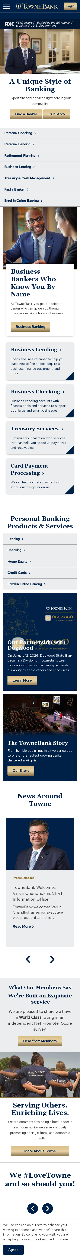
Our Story (56, 114)
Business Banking (30, 327)
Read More (13, 926)
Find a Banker (26, 114)
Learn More (22, 680)
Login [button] (70, 6)
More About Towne (40, 1151)
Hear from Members (40, 1041)
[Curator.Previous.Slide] (32, 1208)
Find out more (57, 1239)
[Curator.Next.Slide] (47, 1208)
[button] (6, 6)
